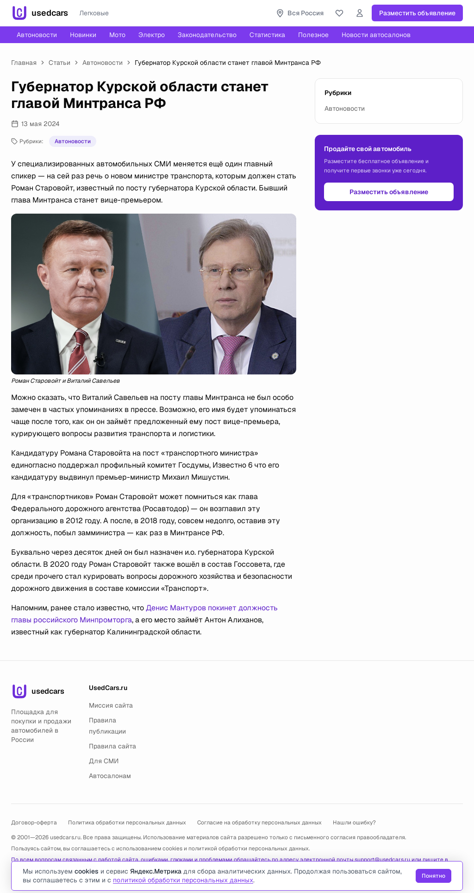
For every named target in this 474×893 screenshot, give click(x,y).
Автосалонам (110, 776)
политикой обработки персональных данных (248, 848)
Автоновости (37, 35)
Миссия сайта (111, 705)
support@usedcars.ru (382, 859)
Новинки (83, 35)
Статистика (267, 35)
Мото (117, 35)
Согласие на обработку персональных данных (259, 822)
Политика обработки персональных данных (127, 822)
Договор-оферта (34, 822)
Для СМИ (103, 761)
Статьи (59, 62)
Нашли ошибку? (354, 822)
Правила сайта (112, 746)
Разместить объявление (417, 13)
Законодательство (207, 35)
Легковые (94, 13)
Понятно (433, 876)
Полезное (313, 35)
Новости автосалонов (376, 35)
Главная (24, 62)
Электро (151, 35)
